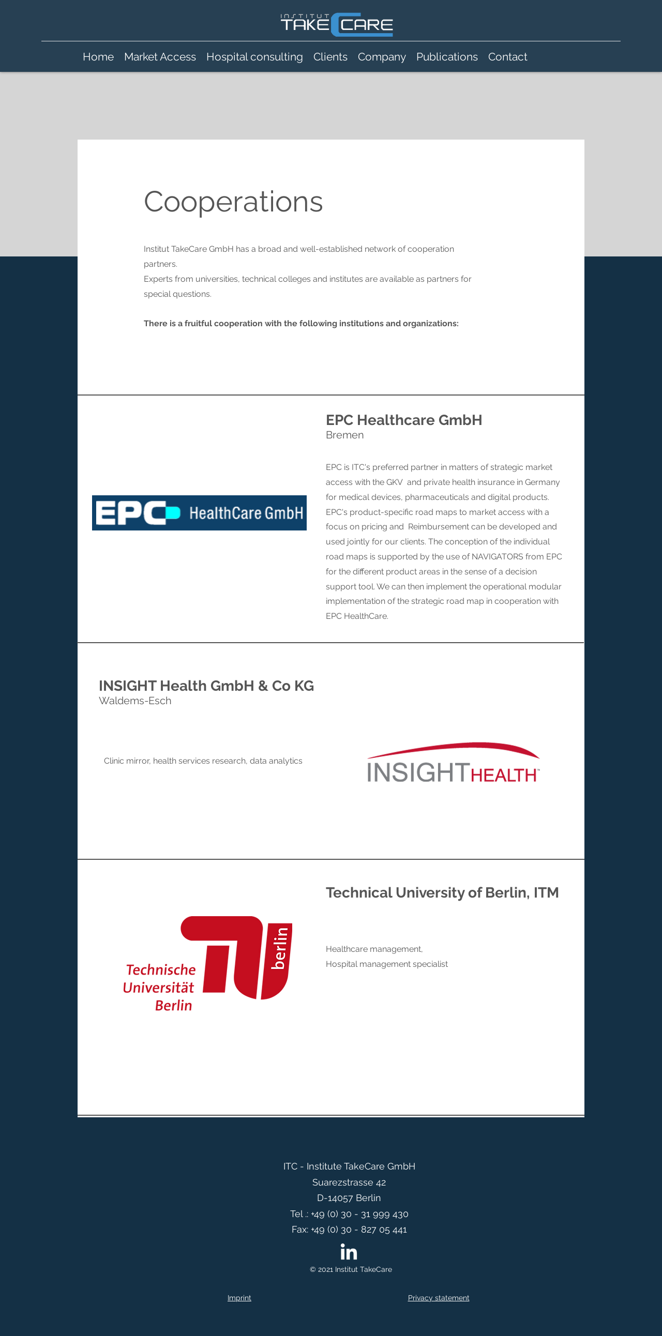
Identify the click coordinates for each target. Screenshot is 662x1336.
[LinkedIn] (349, 1253)
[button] (382, 57)
